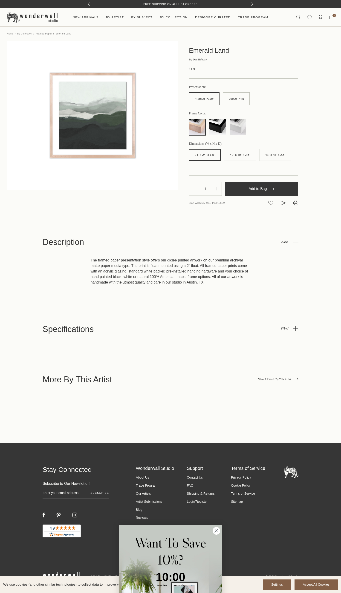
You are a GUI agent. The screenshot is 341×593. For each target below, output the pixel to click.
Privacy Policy (241, 477)
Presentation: (197, 87)
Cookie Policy (241, 485)
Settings (277, 584)
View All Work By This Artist (278, 379)
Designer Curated (213, 17)
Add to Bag (261, 189)
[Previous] (89, 4)
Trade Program (253, 17)
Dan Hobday (198, 59)
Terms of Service (243, 493)
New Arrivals (85, 17)
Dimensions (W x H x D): (205, 144)
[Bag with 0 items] (331, 17)
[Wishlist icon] (309, 17)
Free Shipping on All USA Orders (170, 4)
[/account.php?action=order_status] (320, 17)
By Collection (174, 17)
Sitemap (237, 501)
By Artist (115, 17)
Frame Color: (197, 113)
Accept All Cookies (316, 584)
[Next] (252, 4)
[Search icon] (298, 17)
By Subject (142, 17)
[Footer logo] (291, 471)
